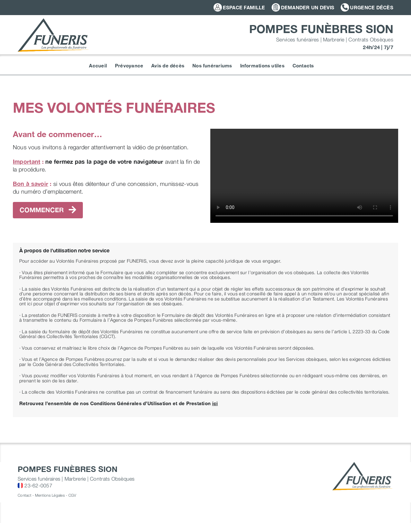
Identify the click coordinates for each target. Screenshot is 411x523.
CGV (72, 495)
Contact (24, 495)
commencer (48, 210)
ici (215, 403)
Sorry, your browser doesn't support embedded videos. (304, 176)
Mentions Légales (50, 495)
